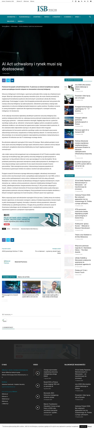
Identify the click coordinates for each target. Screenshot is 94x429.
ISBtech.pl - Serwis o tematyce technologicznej (15, 371)
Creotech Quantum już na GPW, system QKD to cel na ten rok (83, 164)
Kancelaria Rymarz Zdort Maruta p (29, 228)
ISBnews (32, 1)
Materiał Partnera (21, 262)
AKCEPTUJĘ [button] (83, 426)
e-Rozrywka (37, 17)
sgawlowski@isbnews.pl (8, 388)
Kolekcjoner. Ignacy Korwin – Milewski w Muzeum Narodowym (82, 226)
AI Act (8, 228)
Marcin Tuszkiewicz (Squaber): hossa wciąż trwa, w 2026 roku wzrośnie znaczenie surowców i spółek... (52, 410)
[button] (90, 17)
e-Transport (57, 17)
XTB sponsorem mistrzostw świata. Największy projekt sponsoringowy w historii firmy (81, 213)
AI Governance (15, 228)
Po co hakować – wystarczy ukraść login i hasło (48, 252)
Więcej (89, 426)
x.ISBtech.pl (5, 405)
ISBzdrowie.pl (5, 400)
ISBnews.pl (5, 395)
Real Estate (11, 21)
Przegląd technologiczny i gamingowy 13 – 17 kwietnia (83, 109)
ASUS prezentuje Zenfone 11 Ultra (12, 251)
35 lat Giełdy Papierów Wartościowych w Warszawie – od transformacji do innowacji (82, 185)
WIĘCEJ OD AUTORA (23, 277)
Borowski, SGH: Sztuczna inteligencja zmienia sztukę (51, 397)
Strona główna (5, 26)
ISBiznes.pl (5, 403)
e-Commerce (68, 17)
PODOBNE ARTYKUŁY (9, 277)
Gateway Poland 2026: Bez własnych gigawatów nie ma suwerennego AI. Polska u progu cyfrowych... (83, 199)
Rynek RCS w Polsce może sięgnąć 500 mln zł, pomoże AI (51, 386)
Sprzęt (78, 17)
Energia (21, 21)
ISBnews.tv (5, 398)
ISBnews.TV (19, 1)
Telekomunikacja (25, 17)
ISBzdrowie (26, 1)
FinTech (47, 17)
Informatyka (12, 17)
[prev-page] (3, 300)
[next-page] (6, 300)
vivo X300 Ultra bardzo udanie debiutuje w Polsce (83, 87)
